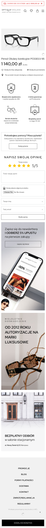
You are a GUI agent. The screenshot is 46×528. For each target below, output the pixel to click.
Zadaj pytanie (23, 146)
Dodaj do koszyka (23, 523)
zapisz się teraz (23, 244)
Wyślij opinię (23, 217)
